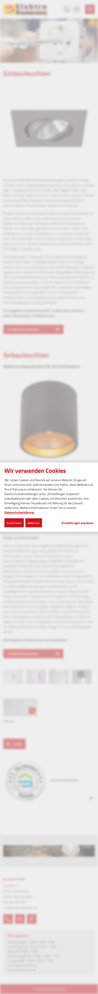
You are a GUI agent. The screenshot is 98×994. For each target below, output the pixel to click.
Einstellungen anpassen (77, 522)
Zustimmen (14, 522)
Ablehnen (34, 522)
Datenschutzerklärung (19, 512)
